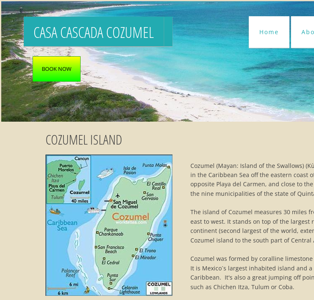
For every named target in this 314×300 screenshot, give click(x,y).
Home (269, 32)
